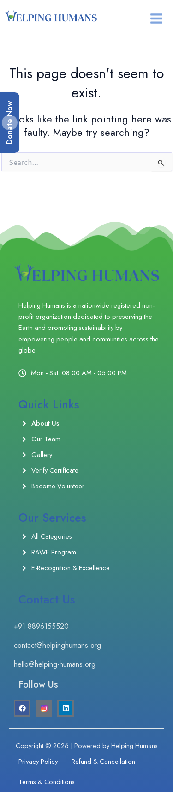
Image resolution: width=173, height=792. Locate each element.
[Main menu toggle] (156, 18)
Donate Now (9, 123)
